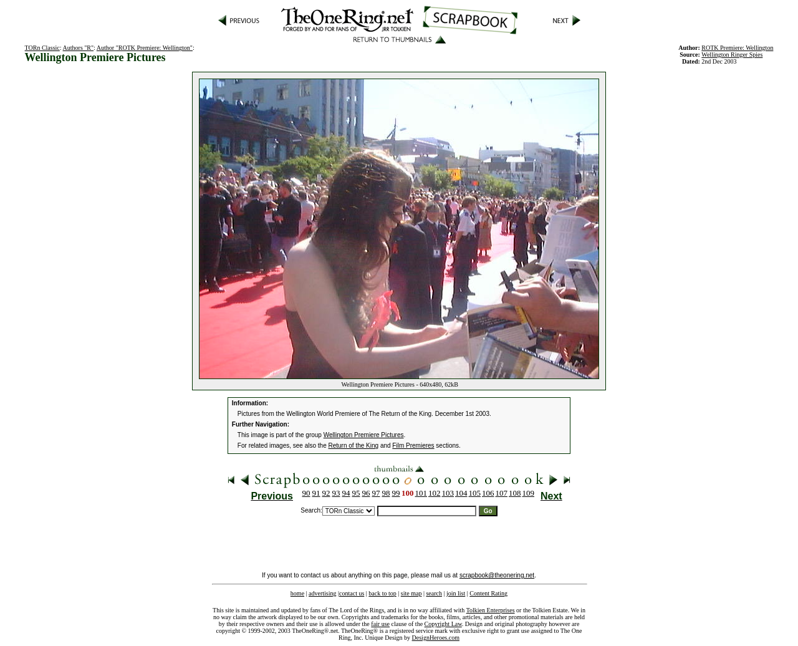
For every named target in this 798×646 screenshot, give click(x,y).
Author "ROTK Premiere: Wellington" (145, 47)
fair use (380, 623)
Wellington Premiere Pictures (364, 434)
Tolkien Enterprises (490, 610)
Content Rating (488, 593)
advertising (322, 593)
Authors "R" (78, 47)
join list (455, 593)
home (297, 593)
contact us (351, 593)
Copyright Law (443, 623)
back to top (382, 593)
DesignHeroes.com (435, 637)
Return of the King (354, 445)
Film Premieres (413, 445)
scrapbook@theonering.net (496, 575)
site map (411, 593)
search (434, 593)
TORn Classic (42, 47)
